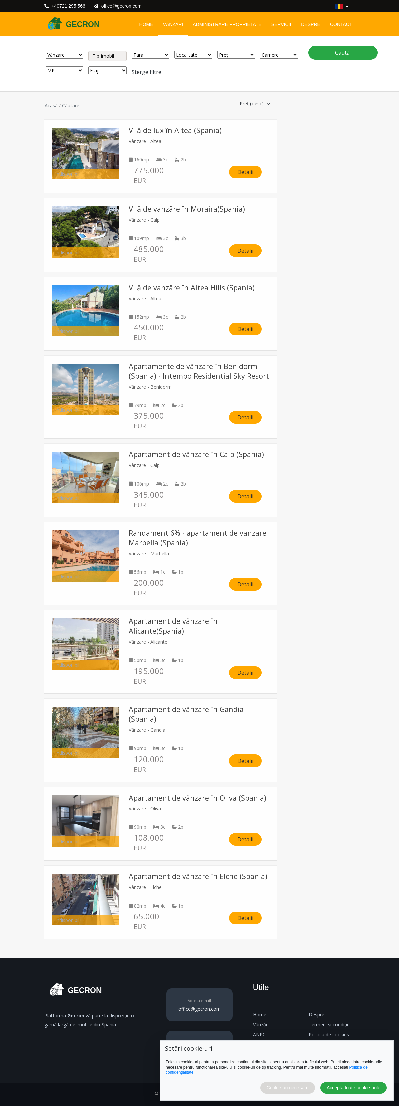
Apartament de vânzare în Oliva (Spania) (197, 798)
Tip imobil (103, 56)
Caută (343, 52)
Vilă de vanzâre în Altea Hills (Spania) (192, 287)
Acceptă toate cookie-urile (353, 1087)
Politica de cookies (329, 1034)
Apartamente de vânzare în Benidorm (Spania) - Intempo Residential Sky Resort (199, 371)
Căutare (70, 105)
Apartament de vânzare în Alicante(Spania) (173, 626)
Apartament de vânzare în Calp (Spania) (196, 454)
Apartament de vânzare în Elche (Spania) (198, 876)
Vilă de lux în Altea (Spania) (175, 130)
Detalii (245, 172)
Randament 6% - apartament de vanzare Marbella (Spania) (197, 537)
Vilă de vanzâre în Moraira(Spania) (187, 209)
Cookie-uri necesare (288, 1087)
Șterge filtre (146, 72)
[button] (341, 6)
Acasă (51, 105)
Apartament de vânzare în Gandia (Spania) (186, 714)
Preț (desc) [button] (255, 103)
